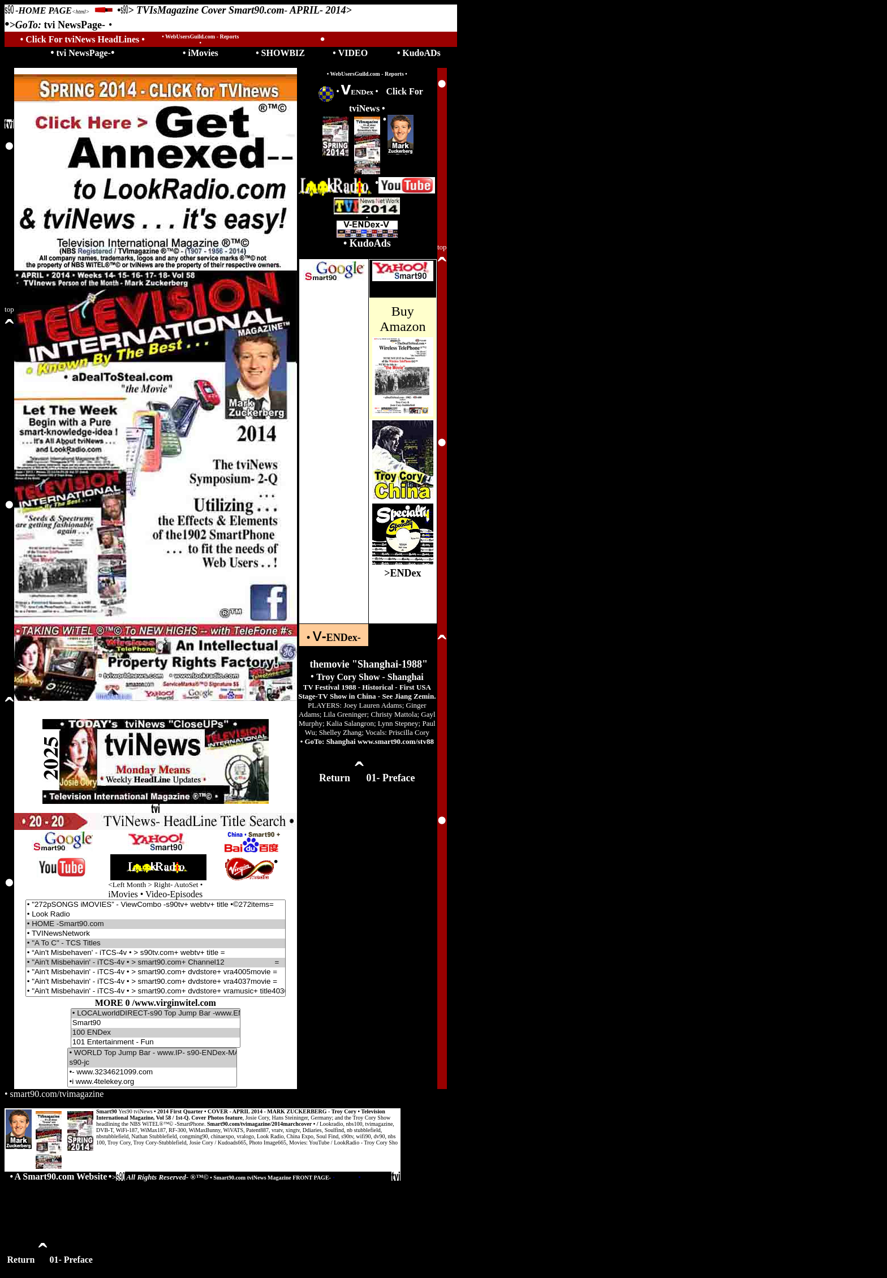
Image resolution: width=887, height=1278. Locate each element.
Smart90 (155, 1023)
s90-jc (152, 1063)
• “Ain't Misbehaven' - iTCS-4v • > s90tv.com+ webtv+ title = (155, 953)
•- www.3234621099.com (152, 1072)
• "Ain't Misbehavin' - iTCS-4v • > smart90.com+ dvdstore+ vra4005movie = (155, 972)
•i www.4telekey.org (152, 1082)
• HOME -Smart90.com (155, 924)
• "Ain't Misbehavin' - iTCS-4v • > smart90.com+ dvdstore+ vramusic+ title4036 (155, 991)
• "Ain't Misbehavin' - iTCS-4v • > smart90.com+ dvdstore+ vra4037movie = (155, 982)
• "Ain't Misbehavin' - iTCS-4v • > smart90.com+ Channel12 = (155, 962)
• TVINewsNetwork (155, 934)
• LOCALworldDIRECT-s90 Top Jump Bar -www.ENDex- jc (155, 1013)
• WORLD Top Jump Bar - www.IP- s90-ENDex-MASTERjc (152, 1053)
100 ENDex (155, 1033)
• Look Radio (155, 914)
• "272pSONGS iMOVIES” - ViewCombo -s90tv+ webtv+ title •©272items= (155, 905)
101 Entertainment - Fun (155, 1042)
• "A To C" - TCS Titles (155, 943)
